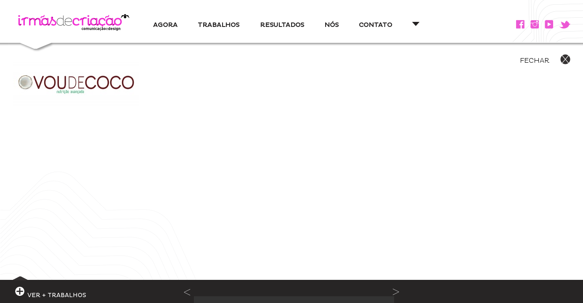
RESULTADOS (282, 25)
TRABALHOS (218, 25)
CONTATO (375, 25)
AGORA (165, 25)
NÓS (331, 25)
